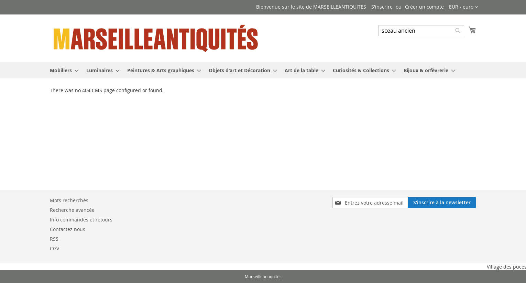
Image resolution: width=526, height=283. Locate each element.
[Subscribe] (442, 202)
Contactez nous (67, 229)
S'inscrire (382, 6)
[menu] (263, 70)
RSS (54, 239)
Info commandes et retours (81, 219)
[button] (463, 7)
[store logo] (156, 38)
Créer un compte (424, 6)
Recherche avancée (72, 210)
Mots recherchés (69, 200)
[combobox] (421, 30)
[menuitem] (62, 70)
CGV (54, 248)
